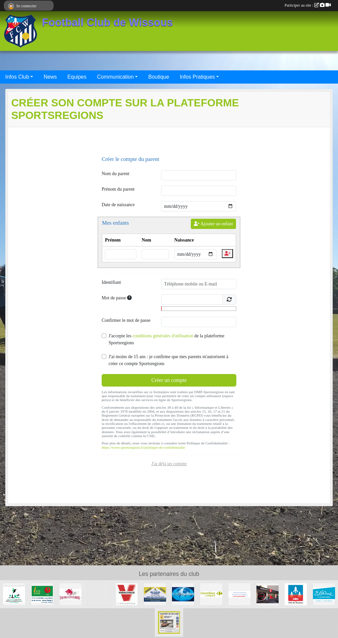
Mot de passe (117, 297)
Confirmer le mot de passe (126, 320)
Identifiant (111, 282)
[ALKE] (14, 594)
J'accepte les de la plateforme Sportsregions (166, 339)
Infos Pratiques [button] (197, 77)
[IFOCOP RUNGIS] (42, 594)
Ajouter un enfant (213, 223)
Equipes (76, 77)
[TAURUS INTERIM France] (70, 594)
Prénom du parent (118, 189)
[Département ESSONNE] (324, 594)
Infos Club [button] (17, 77)
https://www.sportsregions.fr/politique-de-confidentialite (143, 447)
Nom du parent (115, 173)
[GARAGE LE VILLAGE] (168, 622)
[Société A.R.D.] (155, 594)
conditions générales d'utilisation (162, 335)
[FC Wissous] (239, 594)
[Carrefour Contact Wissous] (211, 594)
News (50, 77)
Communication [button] (115, 77)
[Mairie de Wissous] (295, 594)
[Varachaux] (126, 594)
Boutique (158, 77)
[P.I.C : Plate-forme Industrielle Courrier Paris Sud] (98, 594)
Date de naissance (118, 204)
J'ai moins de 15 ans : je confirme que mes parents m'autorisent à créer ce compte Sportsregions (168, 360)
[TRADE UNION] (183, 594)
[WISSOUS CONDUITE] (267, 594)
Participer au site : (308, 5)
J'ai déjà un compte (168, 463)
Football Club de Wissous (107, 22)
